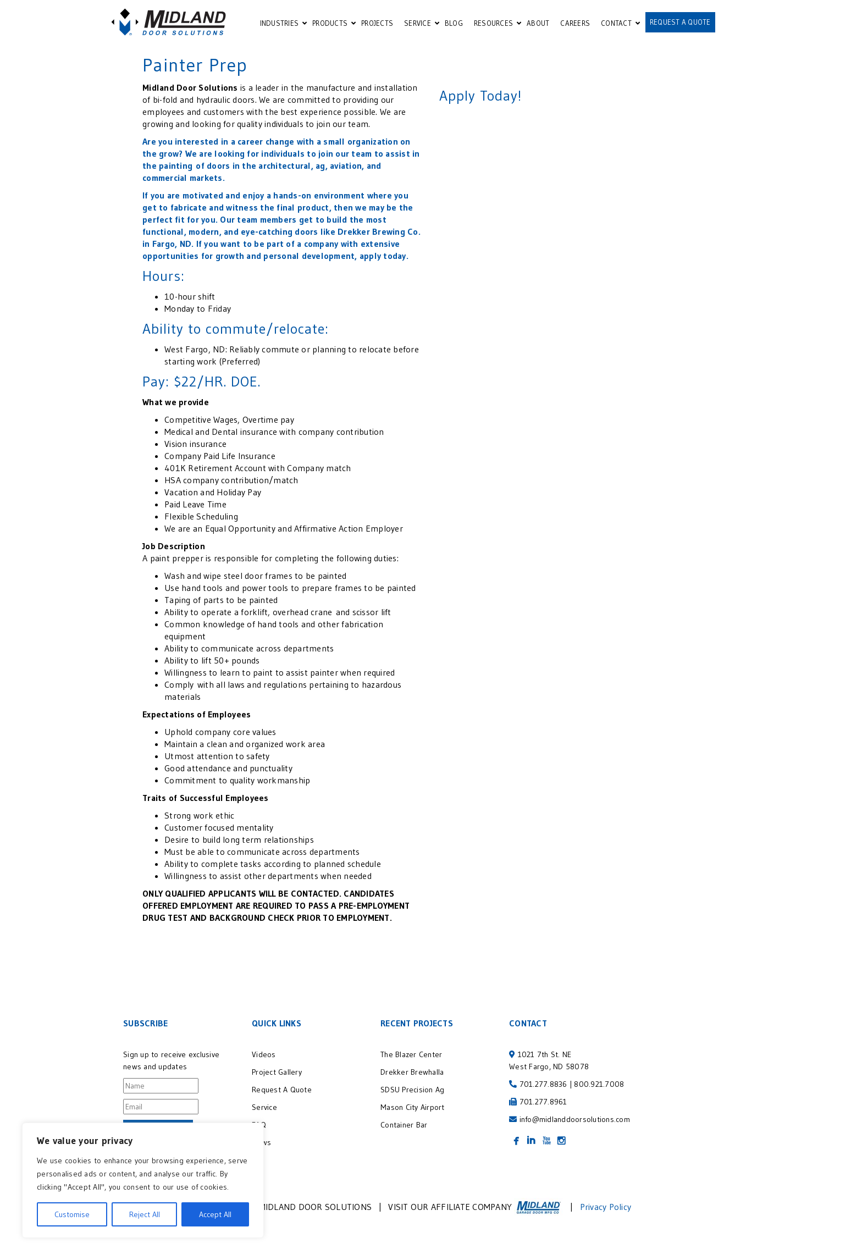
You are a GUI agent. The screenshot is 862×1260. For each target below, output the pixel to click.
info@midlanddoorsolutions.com (575, 1119)
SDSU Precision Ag (414, 1090)
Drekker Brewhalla (412, 1072)
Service (264, 1107)
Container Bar (403, 1125)
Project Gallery (277, 1072)
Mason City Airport (412, 1107)
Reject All (144, 1214)
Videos (264, 1054)
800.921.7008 (599, 1084)
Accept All (215, 1214)
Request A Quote (282, 1090)
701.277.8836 (543, 1084)
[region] (143, 1180)
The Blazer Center (411, 1054)
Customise (72, 1214)
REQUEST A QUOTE (680, 22)
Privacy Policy (606, 1206)
